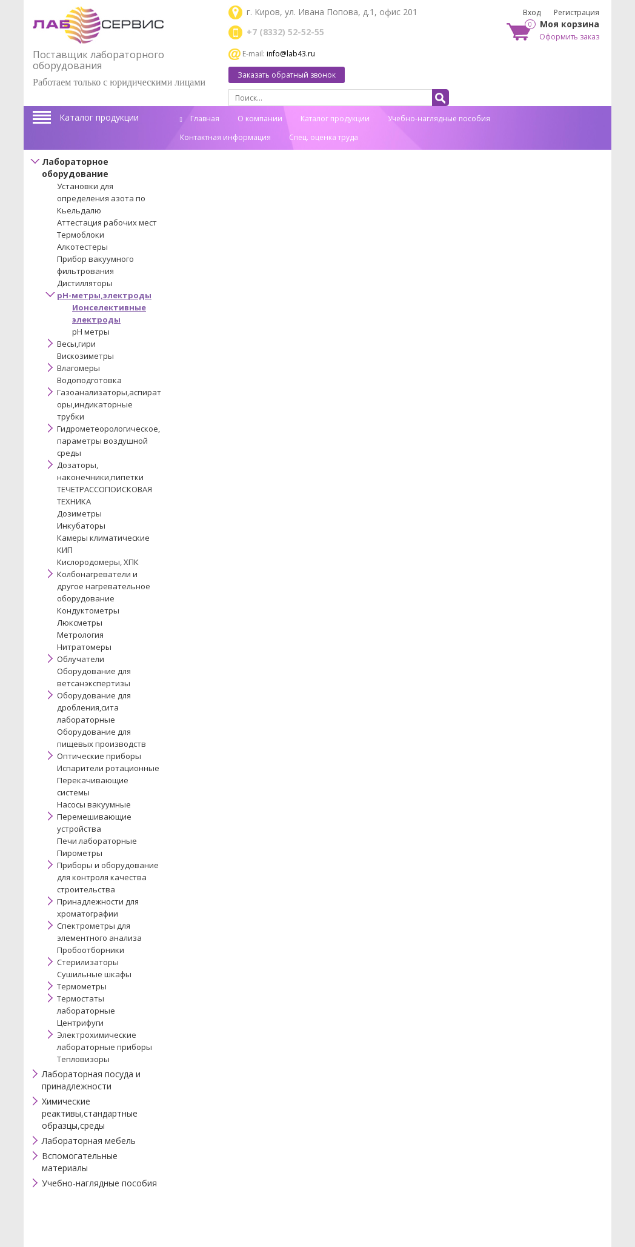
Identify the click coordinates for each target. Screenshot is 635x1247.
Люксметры (79, 622)
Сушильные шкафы (94, 974)
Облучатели (80, 659)
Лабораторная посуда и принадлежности (91, 1080)
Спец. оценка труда (323, 137)
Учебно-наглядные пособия (439, 118)
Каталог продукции (99, 117)
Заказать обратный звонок (287, 75)
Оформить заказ (569, 37)
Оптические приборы (99, 756)
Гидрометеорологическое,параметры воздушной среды (108, 440)
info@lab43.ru (291, 53)
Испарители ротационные (108, 768)
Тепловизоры (83, 1059)
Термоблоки (80, 234)
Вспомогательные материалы (80, 1162)
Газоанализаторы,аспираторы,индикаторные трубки (109, 404)
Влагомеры (78, 368)
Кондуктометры (88, 610)
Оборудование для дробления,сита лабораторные (94, 707)
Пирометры (79, 852)
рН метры (91, 331)
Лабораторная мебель (89, 1140)
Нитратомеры (84, 646)
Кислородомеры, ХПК (98, 562)
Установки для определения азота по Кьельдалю (101, 198)
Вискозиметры (85, 355)
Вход (531, 12)
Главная (199, 118)
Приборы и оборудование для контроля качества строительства (108, 877)
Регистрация (576, 12)
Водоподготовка (89, 380)
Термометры (82, 986)
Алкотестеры (82, 246)
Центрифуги (80, 1022)
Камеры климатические (103, 537)
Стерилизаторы (88, 962)
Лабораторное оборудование (75, 167)
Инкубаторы (81, 525)
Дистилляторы (85, 283)
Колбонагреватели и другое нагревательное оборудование (103, 586)
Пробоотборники (90, 949)
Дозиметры (79, 513)
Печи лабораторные (97, 840)
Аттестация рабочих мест (107, 222)
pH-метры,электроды (104, 295)
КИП (65, 549)
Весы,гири (76, 343)
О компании (260, 118)
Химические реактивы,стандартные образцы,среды (90, 1113)
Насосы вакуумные (94, 804)
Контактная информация (225, 137)
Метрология (80, 634)
